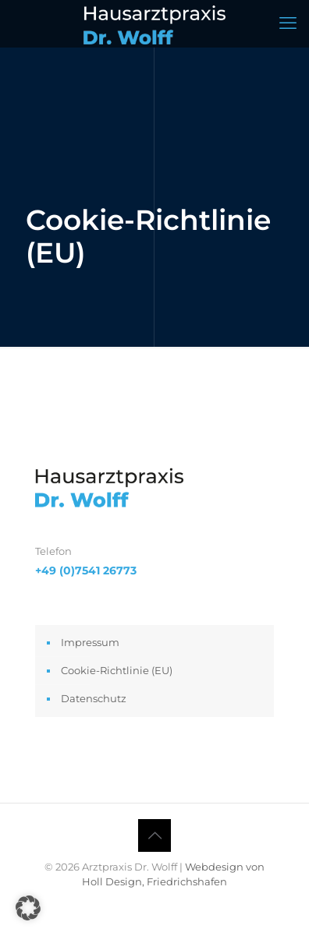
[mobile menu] (288, 23)
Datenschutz (93, 698)
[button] (28, 908)
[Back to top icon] (154, 835)
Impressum (90, 642)
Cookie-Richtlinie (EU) (116, 670)
